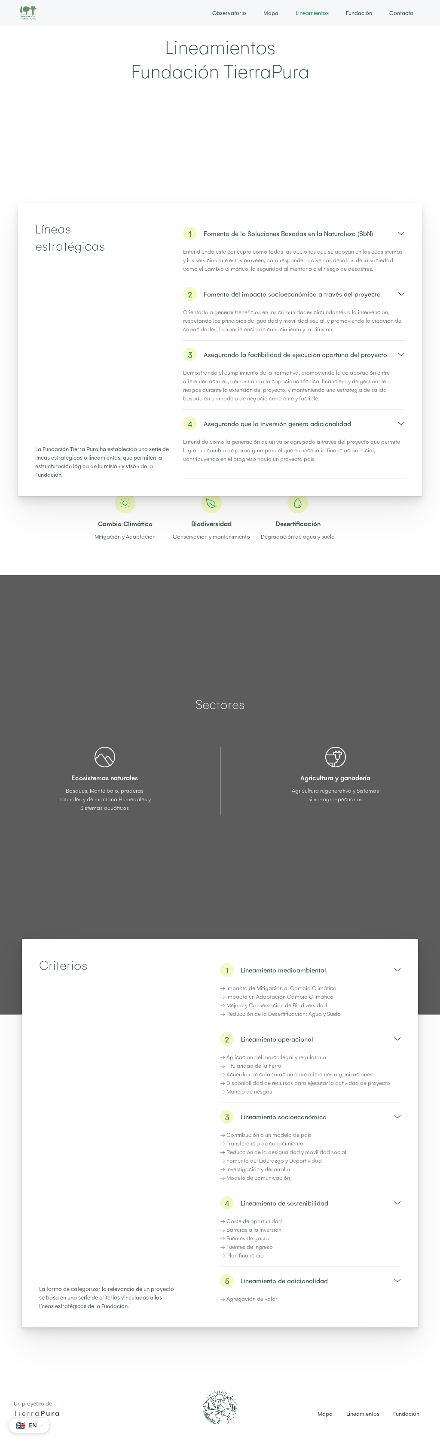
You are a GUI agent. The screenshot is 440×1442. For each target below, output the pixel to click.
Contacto (401, 12)
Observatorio (229, 12)
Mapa (270, 12)
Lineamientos (312, 12)
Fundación (359, 12)
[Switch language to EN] (29, 1425)
